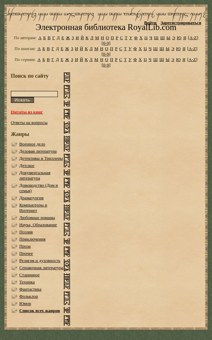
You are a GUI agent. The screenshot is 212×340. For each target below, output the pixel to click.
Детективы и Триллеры (41, 158)
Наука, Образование (38, 224)
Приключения (32, 239)
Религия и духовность (39, 260)
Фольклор (28, 296)
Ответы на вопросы (29, 122)
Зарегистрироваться (181, 22)
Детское (27, 165)
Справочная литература (41, 267)
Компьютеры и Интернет (33, 207)
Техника (27, 281)
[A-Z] (193, 37)
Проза (25, 246)
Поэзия (26, 231)
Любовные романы (37, 217)
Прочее (26, 253)
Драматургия (31, 197)
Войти (150, 22)
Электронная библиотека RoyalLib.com (106, 27)
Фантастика (30, 289)
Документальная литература (35, 175)
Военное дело (32, 143)
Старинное (29, 274)
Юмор (25, 303)
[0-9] (106, 43)
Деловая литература (38, 151)
